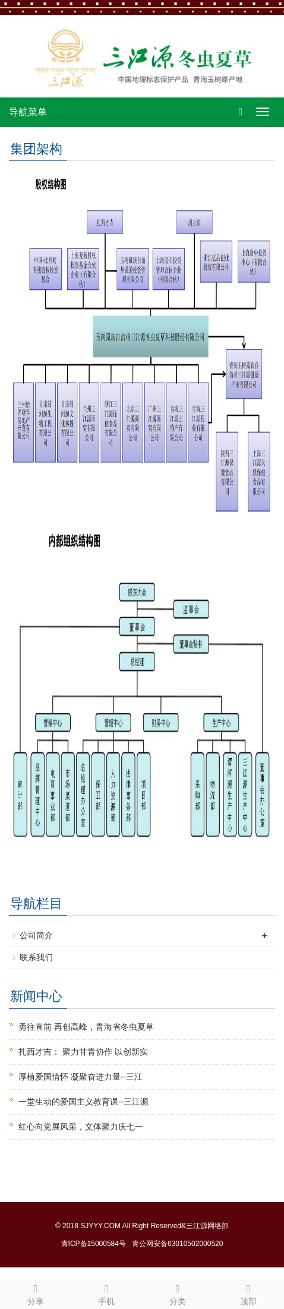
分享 (35, 1293)
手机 (107, 1293)
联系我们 (36, 957)
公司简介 (36, 935)
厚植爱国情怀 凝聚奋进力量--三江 (80, 1076)
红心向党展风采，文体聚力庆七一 (80, 1126)
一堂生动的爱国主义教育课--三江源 (83, 1101)
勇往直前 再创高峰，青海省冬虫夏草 (86, 1027)
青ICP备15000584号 (93, 1243)
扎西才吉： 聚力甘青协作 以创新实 (83, 1051)
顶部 (249, 1293)
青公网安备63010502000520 (177, 1243)
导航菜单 (28, 112)
